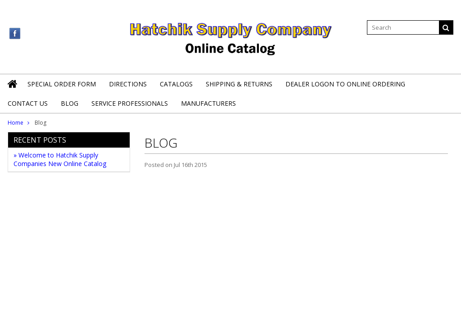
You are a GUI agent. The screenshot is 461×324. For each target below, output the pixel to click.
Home (15, 122)
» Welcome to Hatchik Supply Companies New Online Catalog (60, 159)
